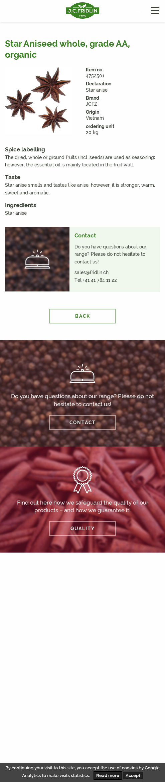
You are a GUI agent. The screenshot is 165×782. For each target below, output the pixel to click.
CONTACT (82, 422)
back (82, 316)
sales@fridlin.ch (91, 272)
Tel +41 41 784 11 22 (95, 280)
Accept (133, 775)
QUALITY (82, 528)
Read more (107, 775)
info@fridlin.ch (27, 719)
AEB (68, 754)
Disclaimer (21, 754)
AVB (48, 754)
